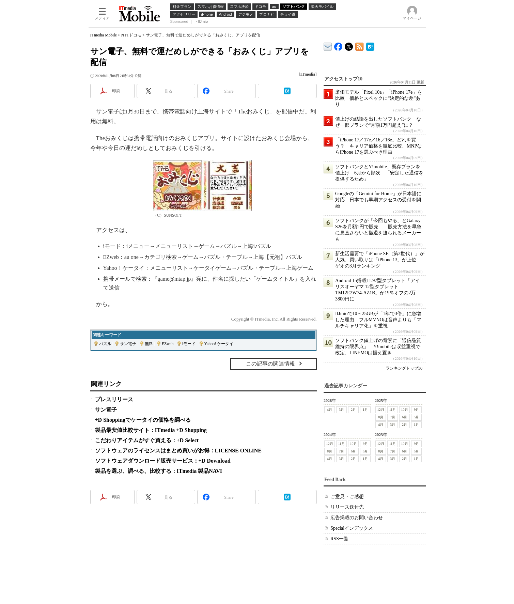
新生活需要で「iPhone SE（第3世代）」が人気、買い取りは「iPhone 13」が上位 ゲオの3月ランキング (379, 259)
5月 (416, 417)
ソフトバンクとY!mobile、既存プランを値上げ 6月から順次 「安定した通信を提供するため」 (379, 173)
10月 (404, 410)
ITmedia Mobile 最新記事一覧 (359, 45)
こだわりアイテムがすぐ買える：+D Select (147, 440)
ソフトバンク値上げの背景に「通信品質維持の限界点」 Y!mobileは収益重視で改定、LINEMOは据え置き (378, 346)
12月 (380, 410)
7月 (392, 417)
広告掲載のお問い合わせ (356, 517)
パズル (105, 343)
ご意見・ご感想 (347, 496)
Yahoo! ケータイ (219, 343)
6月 (404, 417)
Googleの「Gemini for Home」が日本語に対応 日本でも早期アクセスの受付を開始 (378, 199)
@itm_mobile (349, 45)
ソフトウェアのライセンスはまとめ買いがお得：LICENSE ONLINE (178, 450)
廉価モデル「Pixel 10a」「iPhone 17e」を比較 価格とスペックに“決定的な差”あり (378, 98)
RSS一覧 (339, 538)
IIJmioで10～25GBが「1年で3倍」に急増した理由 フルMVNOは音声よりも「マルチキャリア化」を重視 (378, 319)
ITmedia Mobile (103, 35)
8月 (380, 417)
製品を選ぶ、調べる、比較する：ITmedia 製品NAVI (158, 471)
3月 (341, 410)
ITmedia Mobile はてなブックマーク (370, 45)
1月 (365, 410)
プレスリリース (114, 399)
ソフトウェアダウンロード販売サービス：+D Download (163, 461)
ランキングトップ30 (404, 368)
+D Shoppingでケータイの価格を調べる (143, 420)
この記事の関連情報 (270, 364)
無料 (149, 343)
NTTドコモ (131, 35)
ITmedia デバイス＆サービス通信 (328, 45)
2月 (353, 410)
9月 (416, 410)
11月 (392, 410)
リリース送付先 (347, 507)
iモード (189, 343)
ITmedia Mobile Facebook (338, 45)
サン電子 (128, 343)
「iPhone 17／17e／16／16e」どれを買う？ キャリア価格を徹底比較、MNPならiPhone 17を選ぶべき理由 (378, 146)
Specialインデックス (351, 528)
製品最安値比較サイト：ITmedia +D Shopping (151, 430)
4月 (329, 410)
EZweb (168, 343)
